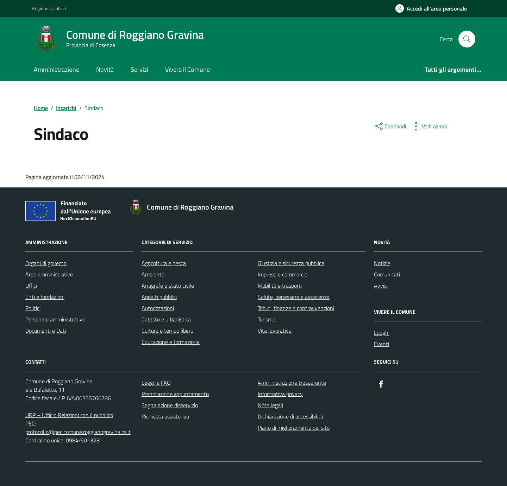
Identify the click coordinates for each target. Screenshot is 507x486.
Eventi (381, 344)
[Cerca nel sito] (466, 39)
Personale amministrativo (55, 319)
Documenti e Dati (45, 330)
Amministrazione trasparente (292, 382)
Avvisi (381, 285)
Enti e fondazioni (44, 297)
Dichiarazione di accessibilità (290, 416)
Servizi (139, 69)
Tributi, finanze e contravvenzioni (296, 308)
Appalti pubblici (159, 297)
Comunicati (387, 274)
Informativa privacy (280, 394)
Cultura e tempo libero (167, 330)
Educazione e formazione (171, 342)
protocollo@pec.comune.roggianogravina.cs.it (78, 432)
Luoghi (381, 332)
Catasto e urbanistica (166, 319)
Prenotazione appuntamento (175, 394)
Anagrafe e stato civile (168, 285)
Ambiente (153, 274)
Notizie (382, 263)
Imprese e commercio (282, 274)
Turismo (266, 319)
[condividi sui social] (390, 126)
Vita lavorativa (275, 330)
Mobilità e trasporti (280, 285)
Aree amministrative (49, 274)
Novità (105, 69)
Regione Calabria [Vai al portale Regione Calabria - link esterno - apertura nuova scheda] (49, 8)
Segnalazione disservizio (170, 405)
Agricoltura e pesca (164, 263)
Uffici (31, 285)
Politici (32, 308)
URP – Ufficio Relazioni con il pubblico (69, 415)
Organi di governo (46, 263)
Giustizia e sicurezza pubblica (291, 263)
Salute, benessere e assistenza (294, 297)
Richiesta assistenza (165, 416)
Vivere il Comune (187, 69)
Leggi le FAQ (156, 382)
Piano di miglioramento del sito (294, 427)
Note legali (270, 405)
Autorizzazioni (158, 308)
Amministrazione (56, 69)
